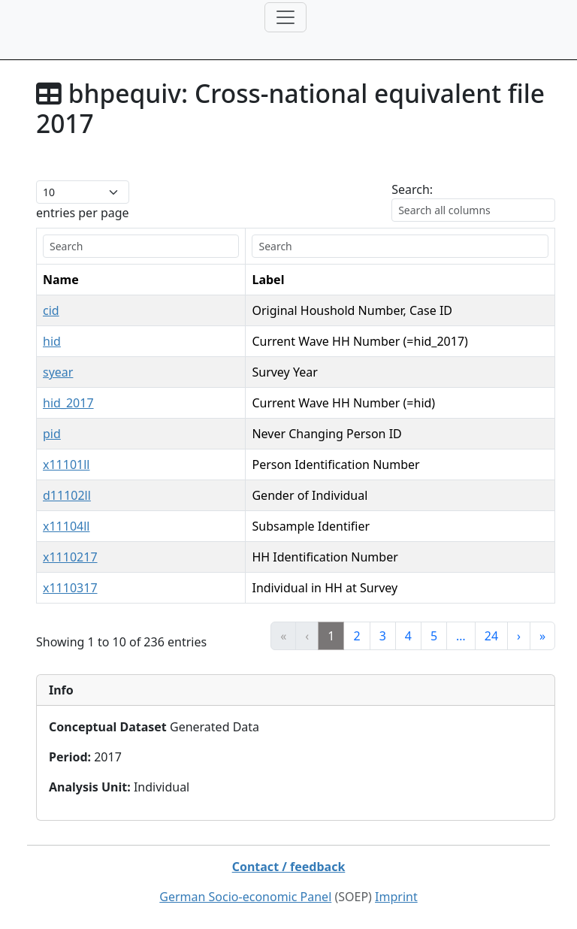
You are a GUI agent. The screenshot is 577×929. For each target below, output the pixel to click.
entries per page (82, 212)
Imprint (396, 896)
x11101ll (66, 464)
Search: (412, 189)
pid (52, 433)
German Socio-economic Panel (245, 896)
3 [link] (382, 636)
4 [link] (408, 636)
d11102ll (67, 495)
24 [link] (491, 636)
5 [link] (433, 636)
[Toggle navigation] (285, 17)
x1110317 (70, 587)
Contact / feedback (289, 866)
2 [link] (356, 636)
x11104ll (66, 526)
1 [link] (331, 636)
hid (52, 341)
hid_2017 (68, 403)
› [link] (519, 636)
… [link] (461, 636)
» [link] (542, 636)
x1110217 (70, 557)
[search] (141, 246)
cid (51, 310)
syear (58, 372)
